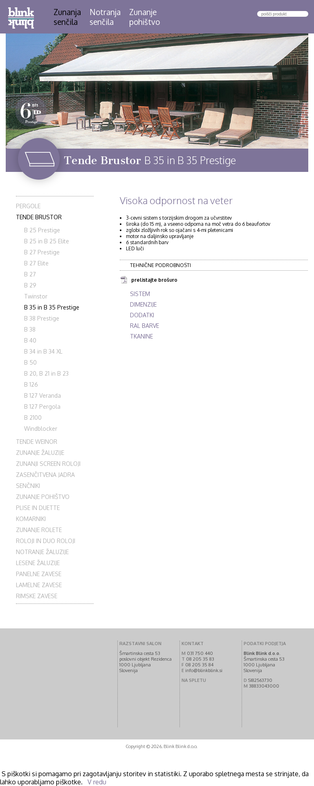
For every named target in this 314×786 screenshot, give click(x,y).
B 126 (31, 384)
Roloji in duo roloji (45, 540)
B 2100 (33, 417)
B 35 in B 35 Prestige (51, 307)
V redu (96, 782)
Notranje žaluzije (42, 551)
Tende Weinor (36, 441)
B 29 (30, 285)
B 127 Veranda (42, 395)
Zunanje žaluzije (40, 452)
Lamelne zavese (39, 584)
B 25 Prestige (42, 230)
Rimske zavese (36, 595)
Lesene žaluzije (38, 562)
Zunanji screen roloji (48, 463)
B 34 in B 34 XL (43, 351)
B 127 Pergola (42, 406)
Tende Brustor (39, 217)
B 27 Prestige (42, 252)
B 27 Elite (36, 263)
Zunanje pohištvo (43, 496)
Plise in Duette (38, 507)
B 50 (30, 362)
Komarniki (31, 518)
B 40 (30, 340)
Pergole (28, 206)
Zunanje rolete (39, 529)
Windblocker (40, 428)
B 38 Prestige (41, 318)
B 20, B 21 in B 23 (46, 373)
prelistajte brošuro (148, 280)
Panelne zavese (38, 573)
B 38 (30, 329)
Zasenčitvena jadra (45, 474)
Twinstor (35, 296)
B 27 (30, 274)
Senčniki (28, 485)
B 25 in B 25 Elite (46, 241)
